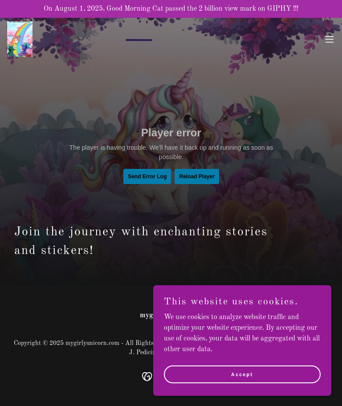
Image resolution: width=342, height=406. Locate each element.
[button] (329, 39)
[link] (20, 39)
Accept (242, 374)
